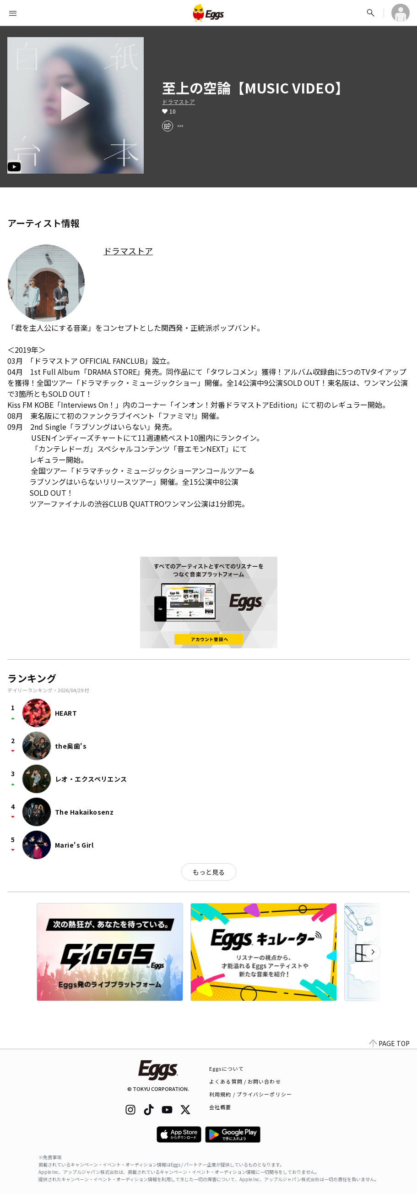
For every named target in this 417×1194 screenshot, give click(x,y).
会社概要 (220, 1107)
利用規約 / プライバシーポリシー (250, 1094)
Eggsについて (226, 1068)
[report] (180, 125)
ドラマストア (178, 101)
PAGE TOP (389, 1043)
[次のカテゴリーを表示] (373, 952)
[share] (167, 125)
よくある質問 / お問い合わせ (245, 1081)
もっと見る (209, 871)
